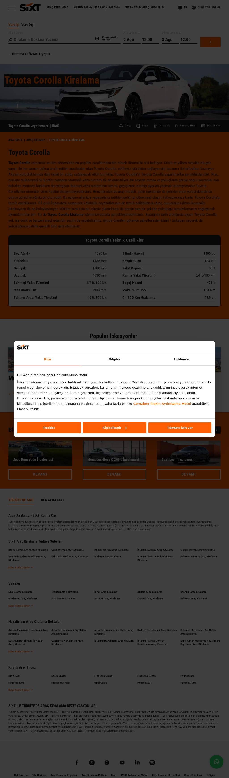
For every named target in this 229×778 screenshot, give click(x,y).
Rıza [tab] (47, 359)
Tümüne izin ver (180, 427)
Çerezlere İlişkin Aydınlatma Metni (162, 403)
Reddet (49, 427)
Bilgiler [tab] (114, 359)
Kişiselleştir (115, 427)
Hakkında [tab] (181, 359)
